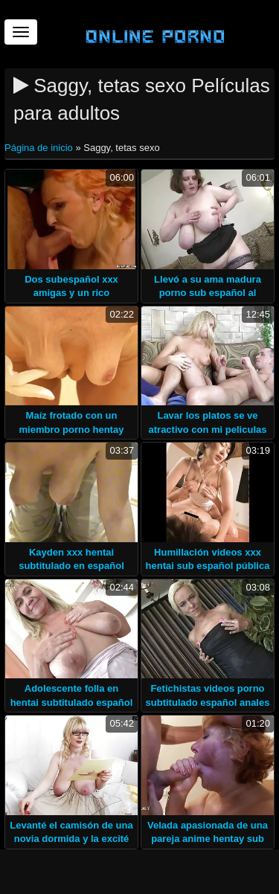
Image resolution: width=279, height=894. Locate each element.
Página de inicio (39, 147)
